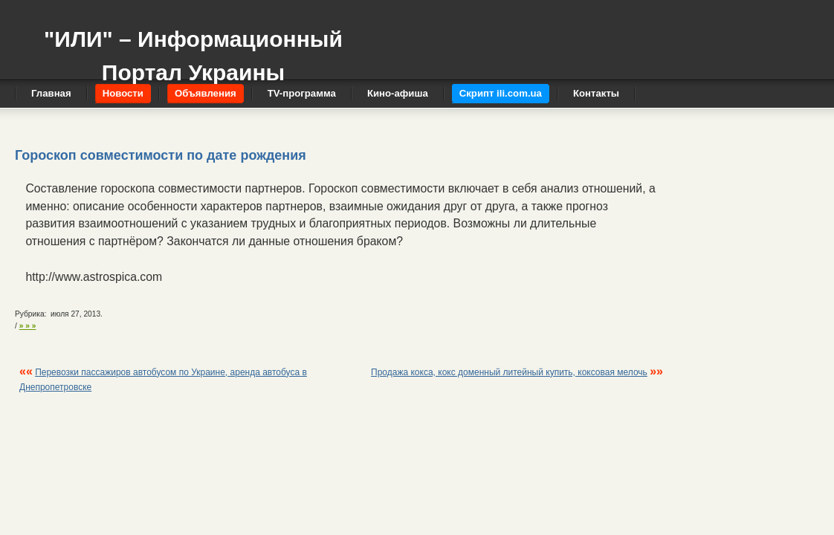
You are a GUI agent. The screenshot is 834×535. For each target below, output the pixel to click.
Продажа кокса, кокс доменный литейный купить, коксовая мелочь (509, 372)
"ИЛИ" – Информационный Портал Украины (193, 49)
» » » (27, 326)
